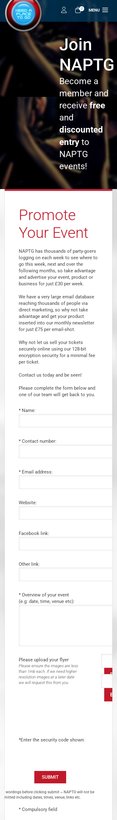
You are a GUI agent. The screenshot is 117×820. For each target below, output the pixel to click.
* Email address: (36, 472)
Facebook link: (34, 533)
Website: (28, 502)
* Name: (27, 410)
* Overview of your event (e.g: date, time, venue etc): (47, 598)
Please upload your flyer (56, 671)
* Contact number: (37, 441)
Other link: (29, 564)
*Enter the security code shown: (52, 740)
